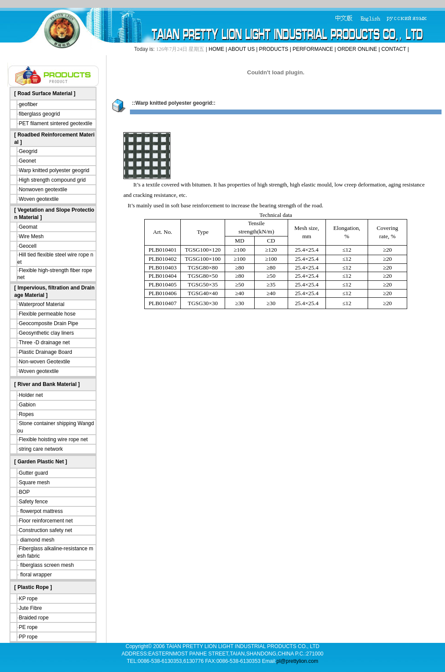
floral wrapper (35, 575)
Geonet (27, 161)
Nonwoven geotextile (43, 189)
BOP (24, 492)
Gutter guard (33, 473)
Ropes (26, 414)
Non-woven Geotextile (44, 362)
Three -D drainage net (44, 342)
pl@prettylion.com (297, 661)
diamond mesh (36, 540)
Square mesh (34, 482)
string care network (41, 449)
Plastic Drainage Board (45, 352)
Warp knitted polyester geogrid (54, 170)
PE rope (28, 627)
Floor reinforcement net (46, 521)
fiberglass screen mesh (46, 565)
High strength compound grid (52, 180)
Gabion (27, 405)
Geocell (28, 246)
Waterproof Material (41, 304)
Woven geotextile (39, 199)
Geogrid (28, 151)
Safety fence (33, 502)
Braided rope (34, 618)
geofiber (28, 104)
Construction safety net (45, 530)
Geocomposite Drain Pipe (48, 323)
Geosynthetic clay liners (46, 333)
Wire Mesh (31, 236)
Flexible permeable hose (47, 314)
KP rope (28, 598)
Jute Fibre (30, 608)
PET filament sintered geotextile (55, 123)
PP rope (28, 637)
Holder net (31, 395)
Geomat (28, 227)
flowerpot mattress (41, 511)
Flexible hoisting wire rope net (53, 439)
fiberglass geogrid (39, 114)
